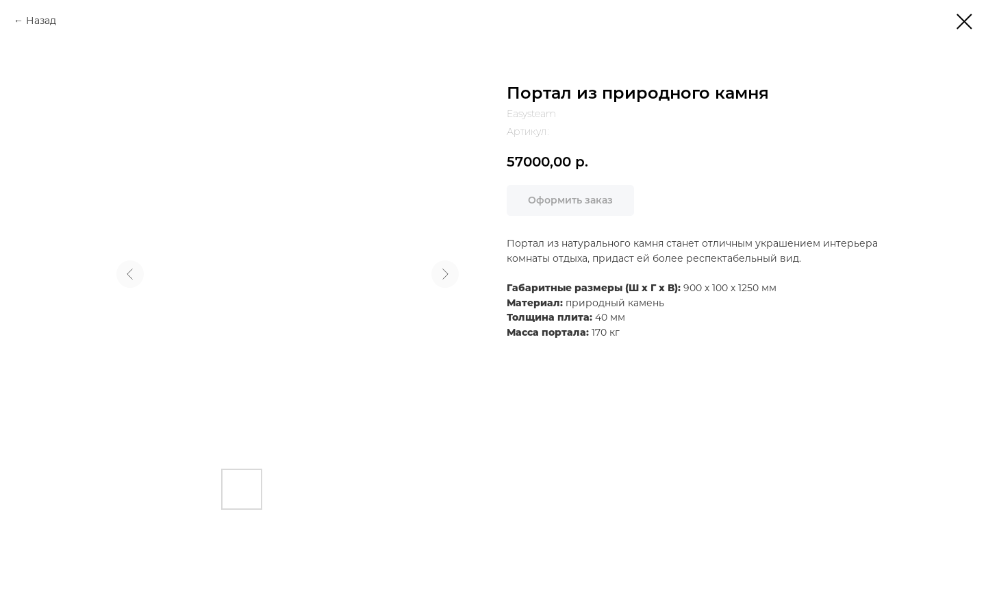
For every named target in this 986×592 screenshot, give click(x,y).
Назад (41, 20)
